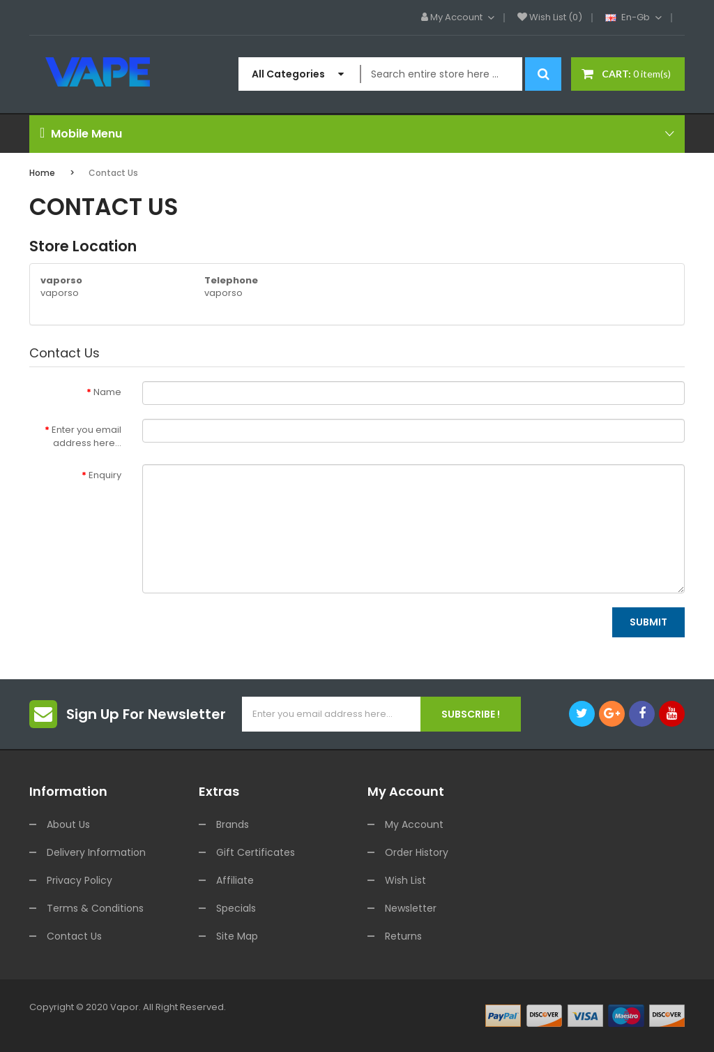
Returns (403, 936)
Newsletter (410, 908)
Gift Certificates (255, 852)
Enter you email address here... (86, 436)
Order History (416, 852)
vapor (124, 1007)
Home (42, 173)
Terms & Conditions (95, 908)
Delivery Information (96, 852)
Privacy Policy (79, 880)
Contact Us (113, 173)
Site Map (237, 936)
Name (107, 392)
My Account (414, 824)
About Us (68, 824)
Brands (232, 824)
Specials (236, 908)
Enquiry (105, 475)
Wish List (405, 880)
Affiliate (235, 880)
